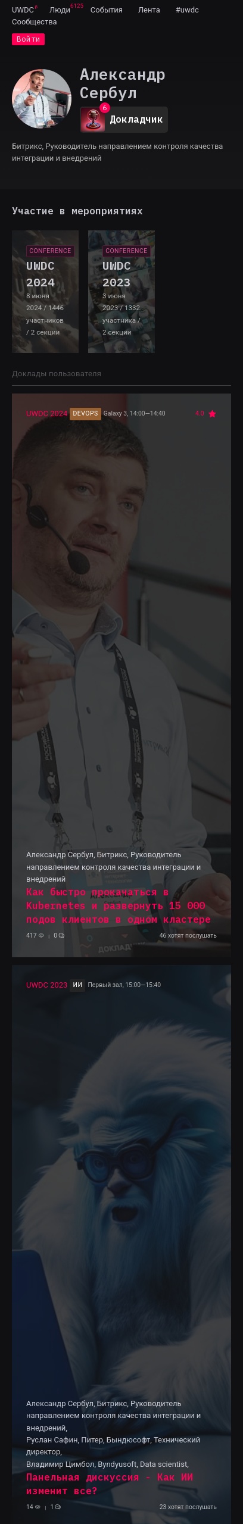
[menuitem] (23, 9)
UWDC (23, 9)
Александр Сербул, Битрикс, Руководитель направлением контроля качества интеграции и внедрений (113, 866)
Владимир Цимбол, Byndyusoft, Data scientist (106, 1464)
